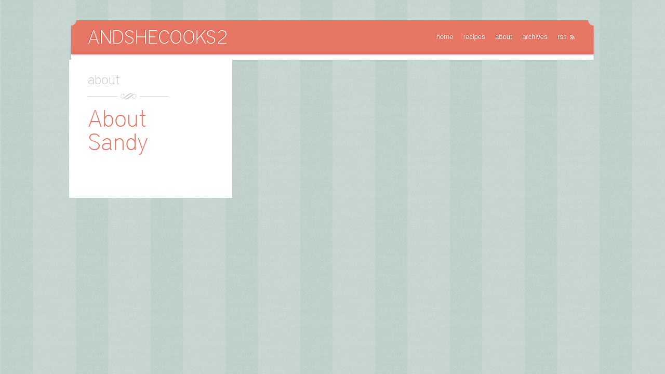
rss (561, 37)
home (445, 37)
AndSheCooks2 (157, 37)
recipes (474, 37)
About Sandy (118, 130)
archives (534, 37)
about (503, 37)
